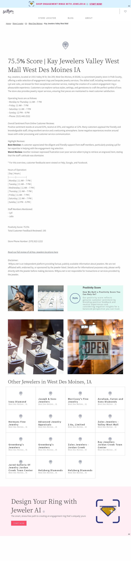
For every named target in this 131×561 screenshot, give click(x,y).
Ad (129, 534)
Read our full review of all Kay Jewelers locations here (33, 251)
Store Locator (47, 18)
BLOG (71, 18)
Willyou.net (13, 263)
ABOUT (89, 18)
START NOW (18, 523)
